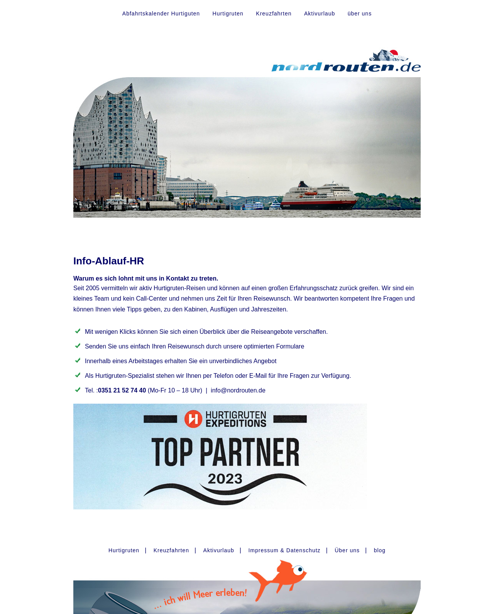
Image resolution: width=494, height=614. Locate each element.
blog (380, 550)
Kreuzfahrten (273, 13)
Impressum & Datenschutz (284, 550)
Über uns (347, 550)
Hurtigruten (228, 13)
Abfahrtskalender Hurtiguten (161, 13)
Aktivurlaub (319, 13)
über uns (360, 13)
